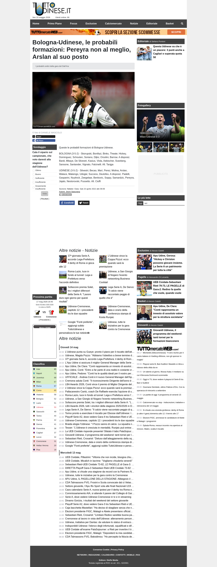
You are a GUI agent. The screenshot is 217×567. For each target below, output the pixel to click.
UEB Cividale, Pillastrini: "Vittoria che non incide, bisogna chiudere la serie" (105, 457)
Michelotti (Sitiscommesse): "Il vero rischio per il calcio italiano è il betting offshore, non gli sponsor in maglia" (160, 356)
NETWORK (82, 555)
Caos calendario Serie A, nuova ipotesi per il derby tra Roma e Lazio (101, 489)
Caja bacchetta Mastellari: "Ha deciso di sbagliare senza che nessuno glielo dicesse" (110, 507)
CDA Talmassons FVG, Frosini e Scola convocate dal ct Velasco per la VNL (105, 482)
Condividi (67, 203)
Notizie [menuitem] (134, 23)
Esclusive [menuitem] (91, 23)
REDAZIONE (94, 555)
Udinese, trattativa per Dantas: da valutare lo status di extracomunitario (103, 522)
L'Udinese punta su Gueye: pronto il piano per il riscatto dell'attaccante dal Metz (107, 352)
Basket (142, 301)
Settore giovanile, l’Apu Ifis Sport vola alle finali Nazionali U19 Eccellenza (104, 486)
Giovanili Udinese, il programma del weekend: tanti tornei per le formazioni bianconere (111, 435)
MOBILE (130, 555)
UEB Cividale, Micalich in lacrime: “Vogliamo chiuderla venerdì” (98, 461)
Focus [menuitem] (73, 23)
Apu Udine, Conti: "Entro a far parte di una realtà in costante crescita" (102, 370)
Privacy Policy (117, 549)
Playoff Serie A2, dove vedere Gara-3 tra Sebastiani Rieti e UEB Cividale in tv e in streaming (114, 504)
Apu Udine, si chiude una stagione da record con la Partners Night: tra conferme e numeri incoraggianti (120, 471)
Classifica (39, 364)
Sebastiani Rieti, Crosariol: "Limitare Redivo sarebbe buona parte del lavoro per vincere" (112, 515)
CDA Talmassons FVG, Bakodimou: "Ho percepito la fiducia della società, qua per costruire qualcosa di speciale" (125, 536)
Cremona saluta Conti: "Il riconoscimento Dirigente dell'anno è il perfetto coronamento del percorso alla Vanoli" (124, 380)
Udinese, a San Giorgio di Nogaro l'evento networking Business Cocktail (103, 399)
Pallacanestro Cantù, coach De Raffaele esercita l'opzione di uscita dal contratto (108, 391)
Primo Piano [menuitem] (55, 23)
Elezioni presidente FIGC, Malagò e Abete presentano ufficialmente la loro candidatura (111, 511)
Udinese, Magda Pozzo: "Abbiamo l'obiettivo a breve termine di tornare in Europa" (109, 355)
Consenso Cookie (101, 549)
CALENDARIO (107, 555)
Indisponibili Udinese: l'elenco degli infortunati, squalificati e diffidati (101, 526)
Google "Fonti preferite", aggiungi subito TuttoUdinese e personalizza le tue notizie (109, 445)
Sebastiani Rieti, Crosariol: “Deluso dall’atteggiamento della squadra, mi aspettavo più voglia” (115, 438)
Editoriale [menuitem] (151, 23)
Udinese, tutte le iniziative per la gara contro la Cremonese (119, 326)
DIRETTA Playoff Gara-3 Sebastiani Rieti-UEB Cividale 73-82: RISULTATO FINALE (109, 468)
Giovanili (143, 325)
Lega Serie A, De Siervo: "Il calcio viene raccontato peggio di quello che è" (105, 409)
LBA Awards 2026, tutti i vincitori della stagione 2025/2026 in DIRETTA (102, 406)
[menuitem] (182, 23)
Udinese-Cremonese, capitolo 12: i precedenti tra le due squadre (80, 310)
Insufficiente (40, 182)
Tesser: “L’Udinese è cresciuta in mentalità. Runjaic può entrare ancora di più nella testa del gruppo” (118, 427)
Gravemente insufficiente (40, 187)
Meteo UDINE (45, 328)
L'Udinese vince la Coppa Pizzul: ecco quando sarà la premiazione (101, 388)
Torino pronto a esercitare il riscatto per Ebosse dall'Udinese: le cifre (101, 413)
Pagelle (142, 277)
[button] (44, 193)
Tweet (83, 203)
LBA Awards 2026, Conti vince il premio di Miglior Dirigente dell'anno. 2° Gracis (107, 384)
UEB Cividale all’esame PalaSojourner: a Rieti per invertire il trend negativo (105, 529)
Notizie (70, 189)
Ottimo (38, 170)
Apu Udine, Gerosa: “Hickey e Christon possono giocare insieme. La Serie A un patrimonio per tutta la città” (168, 262)
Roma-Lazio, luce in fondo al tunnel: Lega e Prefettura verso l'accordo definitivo (107, 395)
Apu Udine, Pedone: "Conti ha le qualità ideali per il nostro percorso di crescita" (107, 373)
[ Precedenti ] (44, 320)
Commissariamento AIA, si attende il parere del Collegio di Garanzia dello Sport (107, 493)
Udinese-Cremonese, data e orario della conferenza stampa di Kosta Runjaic (106, 442)
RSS (138, 555)
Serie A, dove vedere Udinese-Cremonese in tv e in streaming (98, 497)
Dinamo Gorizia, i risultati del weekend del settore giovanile (96, 500)
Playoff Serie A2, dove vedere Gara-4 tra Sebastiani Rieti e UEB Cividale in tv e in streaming (114, 417)
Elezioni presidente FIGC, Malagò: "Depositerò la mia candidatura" (100, 533)
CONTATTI (120, 555)
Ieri (146, 203)
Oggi (140, 203)
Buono (38, 174)
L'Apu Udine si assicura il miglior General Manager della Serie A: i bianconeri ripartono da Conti (116, 362)
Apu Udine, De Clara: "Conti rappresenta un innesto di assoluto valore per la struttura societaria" (116, 366)
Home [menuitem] (36, 23)
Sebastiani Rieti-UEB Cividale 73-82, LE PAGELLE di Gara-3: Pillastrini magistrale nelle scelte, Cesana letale (123, 464)
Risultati (44, 199)
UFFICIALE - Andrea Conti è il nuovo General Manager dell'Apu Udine (102, 377)
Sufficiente (39, 178)
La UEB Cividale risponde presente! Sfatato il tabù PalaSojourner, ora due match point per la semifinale (120, 431)
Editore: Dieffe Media (108, 560)
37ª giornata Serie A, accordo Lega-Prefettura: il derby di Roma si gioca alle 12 (107, 359)
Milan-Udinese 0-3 (149, 136)
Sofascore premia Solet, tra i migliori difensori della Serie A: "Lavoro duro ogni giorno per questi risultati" (76, 294)
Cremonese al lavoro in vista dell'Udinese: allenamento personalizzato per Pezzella (109, 518)
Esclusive (143, 250)
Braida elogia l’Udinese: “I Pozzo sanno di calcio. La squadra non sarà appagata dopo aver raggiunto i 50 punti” (124, 424)
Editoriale (143, 41)
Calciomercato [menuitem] (113, 23)
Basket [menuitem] (170, 23)
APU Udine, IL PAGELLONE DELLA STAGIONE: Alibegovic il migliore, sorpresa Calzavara (113, 479)
